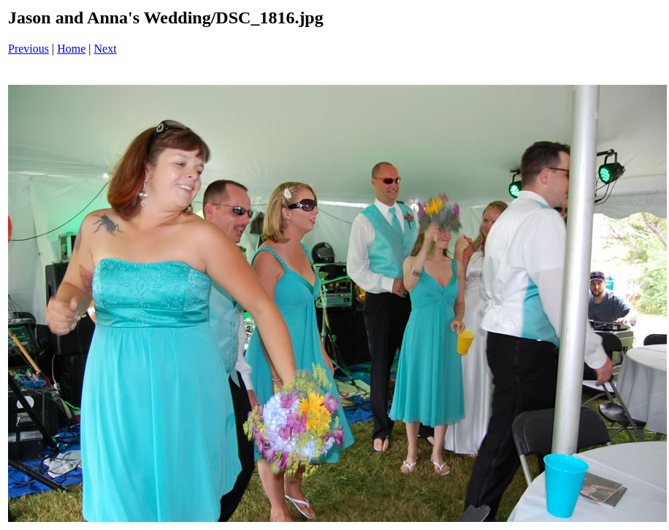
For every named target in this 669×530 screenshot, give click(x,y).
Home (71, 48)
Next (105, 48)
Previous (28, 48)
